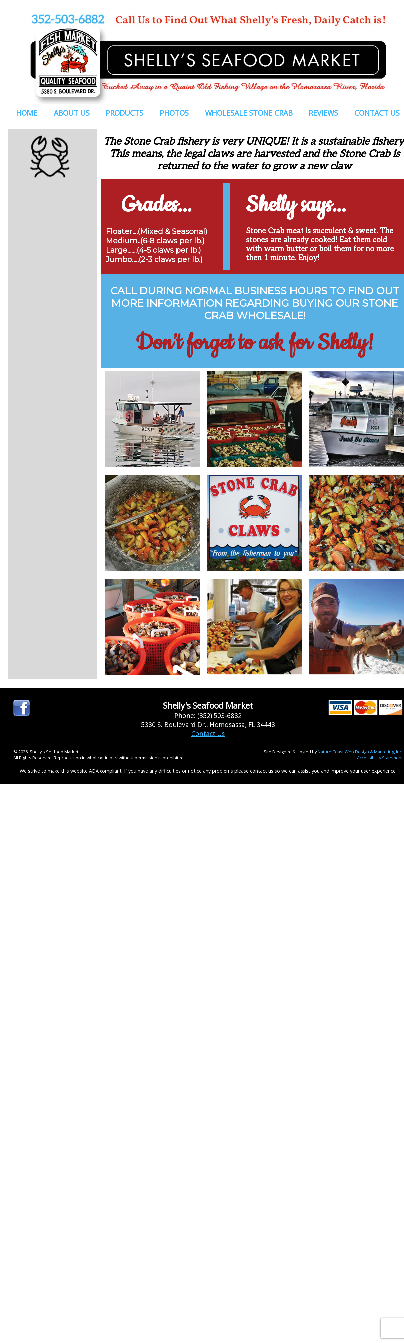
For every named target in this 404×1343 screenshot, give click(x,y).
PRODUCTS (124, 112)
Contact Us (208, 733)
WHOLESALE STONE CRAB (249, 112)
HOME (26, 112)
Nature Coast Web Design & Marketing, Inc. (360, 752)
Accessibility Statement (380, 758)
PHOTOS (174, 112)
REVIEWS (323, 112)
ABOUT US (72, 112)
